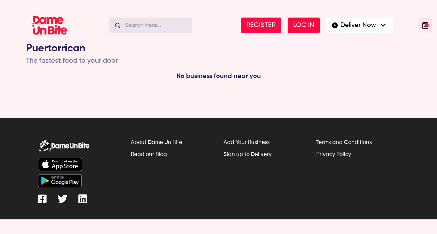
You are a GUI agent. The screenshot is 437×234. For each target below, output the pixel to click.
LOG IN (303, 25)
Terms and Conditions (344, 142)
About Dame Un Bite (156, 142)
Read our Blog (149, 154)
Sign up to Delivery (248, 154)
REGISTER (261, 25)
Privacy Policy (333, 154)
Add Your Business (247, 142)
